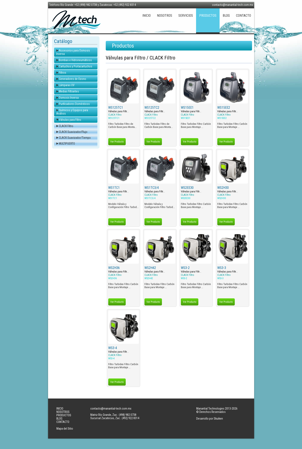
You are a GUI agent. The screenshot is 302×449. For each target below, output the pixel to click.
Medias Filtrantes (69, 91)
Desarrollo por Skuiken (209, 418)
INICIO (146, 16)
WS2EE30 (187, 188)
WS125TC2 (151, 108)
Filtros (62, 72)
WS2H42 (150, 268)
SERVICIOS (185, 16)
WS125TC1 (115, 108)
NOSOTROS (164, 16)
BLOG (226, 16)
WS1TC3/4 (151, 188)
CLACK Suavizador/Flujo (73, 132)
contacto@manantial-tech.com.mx (232, 4)
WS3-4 (112, 348)
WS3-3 (221, 268)
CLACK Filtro (66, 126)
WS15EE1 (187, 108)
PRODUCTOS (207, 16)
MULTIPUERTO (67, 143)
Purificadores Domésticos (74, 104)
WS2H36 (114, 268)
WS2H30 (223, 188)
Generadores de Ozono (72, 79)
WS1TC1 (114, 188)
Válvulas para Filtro (70, 119)
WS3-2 (185, 268)
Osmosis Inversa (69, 97)
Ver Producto (117, 141)
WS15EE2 (223, 108)
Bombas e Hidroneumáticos (75, 60)
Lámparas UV (67, 85)
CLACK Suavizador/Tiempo (75, 137)
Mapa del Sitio (64, 428)
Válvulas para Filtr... (118, 111)
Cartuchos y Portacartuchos (75, 66)
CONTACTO (243, 16)
